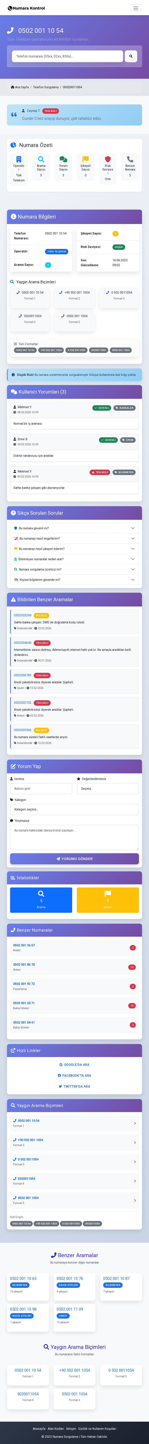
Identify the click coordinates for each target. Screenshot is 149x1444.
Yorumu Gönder (74, 859)
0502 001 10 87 (116, 1283)
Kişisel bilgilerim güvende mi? (37, 580)
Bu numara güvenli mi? (31, 528)
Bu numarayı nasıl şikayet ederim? (39, 549)
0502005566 (23, 730)
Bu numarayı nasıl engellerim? (37, 538)
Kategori (18, 800)
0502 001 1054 (74, 321)
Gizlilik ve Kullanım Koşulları (97, 1429)
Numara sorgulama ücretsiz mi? (38, 569)
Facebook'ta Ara (74, 1075)
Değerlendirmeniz (91, 779)
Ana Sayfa (20, 87)
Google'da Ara (74, 1065)
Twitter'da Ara (74, 1086)
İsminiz (17, 779)
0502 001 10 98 (23, 1314)
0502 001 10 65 (23, 1283)
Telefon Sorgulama (46, 87)
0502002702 (23, 702)
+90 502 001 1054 (74, 298)
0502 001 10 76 (70, 1283)
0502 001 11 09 (70, 1314)
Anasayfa (39, 1429)
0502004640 (23, 643)
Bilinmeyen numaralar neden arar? (39, 559)
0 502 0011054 (119, 298)
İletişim (71, 1429)
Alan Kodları (56, 1429)
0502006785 (23, 675)
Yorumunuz (19, 821)
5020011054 (30, 321)
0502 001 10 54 (29, 298)
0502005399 (23, 615)
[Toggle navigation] (135, 8)
